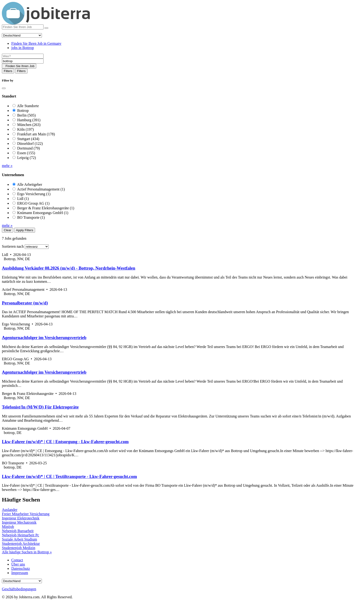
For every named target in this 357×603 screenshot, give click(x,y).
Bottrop (23, 111)
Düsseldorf (30, 144)
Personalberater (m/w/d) (25, 302)
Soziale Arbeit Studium (19, 539)
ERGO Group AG (33, 203)
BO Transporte (31, 217)
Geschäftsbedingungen (19, 589)
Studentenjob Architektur (21, 544)
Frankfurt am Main (36, 134)
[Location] (23, 61)
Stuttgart (28, 139)
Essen (26, 153)
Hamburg (28, 120)
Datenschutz (20, 569)
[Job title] (23, 56)
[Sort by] (37, 246)
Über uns (18, 564)
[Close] (4, 88)
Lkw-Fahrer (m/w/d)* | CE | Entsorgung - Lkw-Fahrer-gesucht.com (65, 441)
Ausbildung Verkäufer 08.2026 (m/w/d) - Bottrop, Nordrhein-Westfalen (68, 268)
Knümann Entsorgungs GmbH (42, 213)
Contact (17, 560)
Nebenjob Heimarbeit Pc (20, 535)
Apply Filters (24, 230)
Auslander (9, 510)
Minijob (8, 527)
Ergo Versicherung (34, 194)
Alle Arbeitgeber (29, 184)
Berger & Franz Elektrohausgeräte (45, 208)
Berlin (26, 115)
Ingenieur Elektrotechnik (21, 518)
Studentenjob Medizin (18, 548)
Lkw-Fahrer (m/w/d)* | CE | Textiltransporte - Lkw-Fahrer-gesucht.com (69, 476)
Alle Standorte (28, 106)
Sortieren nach (13, 246)
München (28, 125)
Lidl (23, 199)
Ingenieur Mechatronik (19, 522)
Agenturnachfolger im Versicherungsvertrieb (44, 337)
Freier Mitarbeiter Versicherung (25, 514)
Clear (7, 230)
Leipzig (26, 158)
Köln (25, 129)
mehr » (7, 166)
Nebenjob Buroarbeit (18, 531)
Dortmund (28, 148)
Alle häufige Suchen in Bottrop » (27, 552)
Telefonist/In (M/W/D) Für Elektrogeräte (40, 407)
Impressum (19, 573)
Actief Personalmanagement (41, 189)
